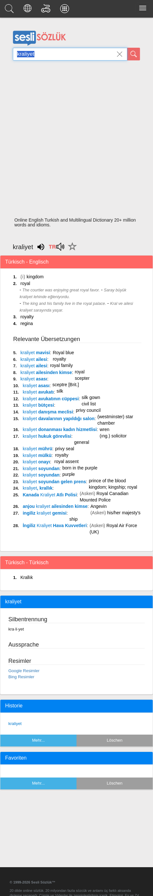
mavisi (35, 352)
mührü (37, 448)
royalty (26, 316)
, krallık (38, 488)
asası (33, 378)
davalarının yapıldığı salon (58, 418)
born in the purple (79, 467)
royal (25, 283)
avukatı (38, 392)
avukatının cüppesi (51, 398)
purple (68, 474)
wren (104, 429)
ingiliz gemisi (45, 513)
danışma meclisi (48, 411)
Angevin (98, 506)
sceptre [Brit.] (65, 384)
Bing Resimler (21, 676)
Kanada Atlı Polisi (50, 494)
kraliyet (15, 723)
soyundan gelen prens (54, 481)
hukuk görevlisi (47, 436)
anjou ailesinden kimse (55, 506)
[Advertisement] (74, 141)
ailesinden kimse (46, 372)
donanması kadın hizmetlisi (60, 429)
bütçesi (38, 405)
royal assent (66, 461)
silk (60, 391)
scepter (82, 378)
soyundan (41, 468)
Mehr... (38, 740)
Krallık (26, 577)
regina (26, 323)
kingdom (35, 276)
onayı (36, 461)
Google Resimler (24, 670)
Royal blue (63, 352)
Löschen (114, 740)
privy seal (64, 448)
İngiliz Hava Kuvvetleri (55, 525)
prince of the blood (107, 480)
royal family (61, 365)
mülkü (37, 455)
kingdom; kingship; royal (113, 487)
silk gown (91, 397)
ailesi (33, 359)
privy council (88, 410)
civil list (89, 403)
